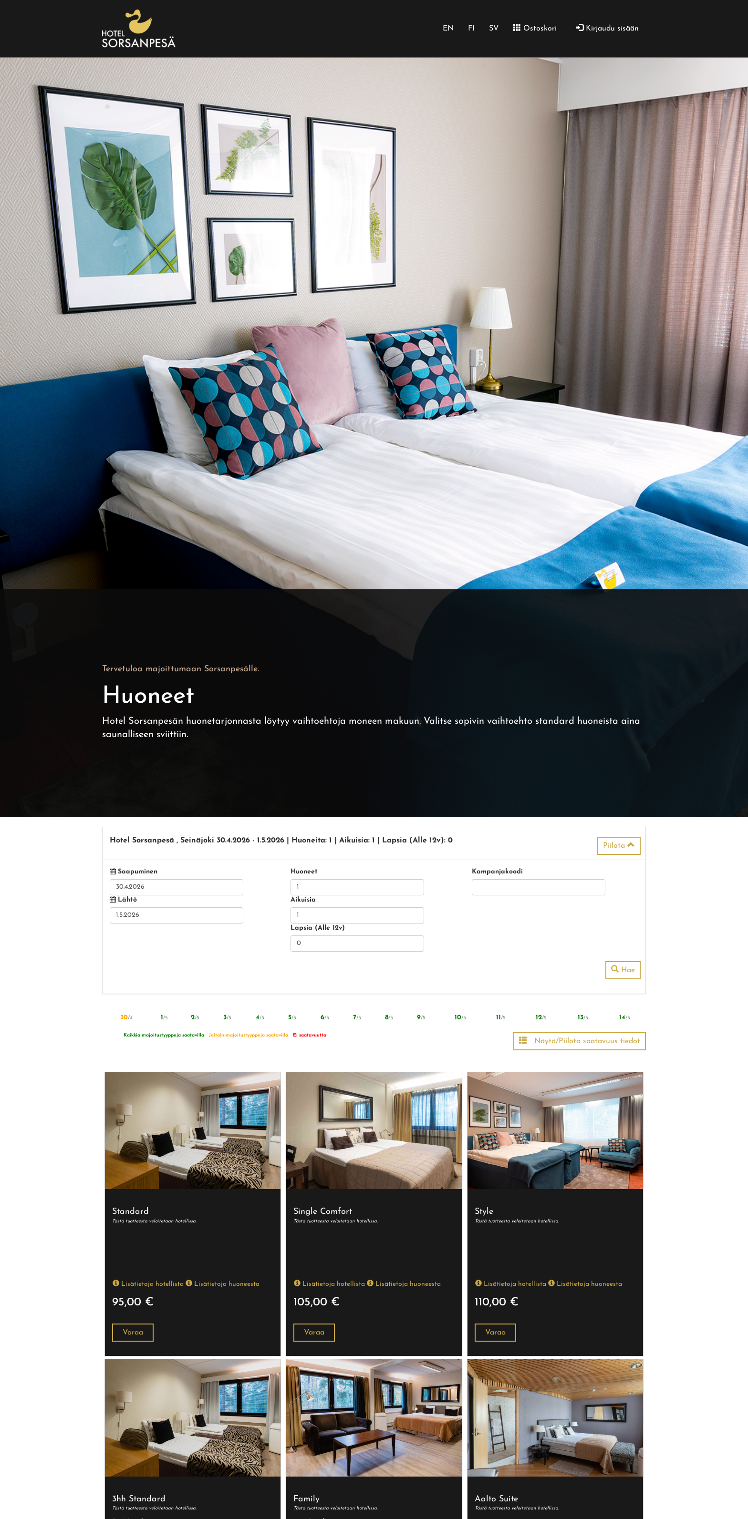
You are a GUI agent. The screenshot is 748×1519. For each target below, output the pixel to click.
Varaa (133, 1332)
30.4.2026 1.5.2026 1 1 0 (281, 840)
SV (494, 28)
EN (448, 28)
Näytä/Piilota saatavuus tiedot (579, 1041)
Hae (623, 969)
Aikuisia (303, 899)
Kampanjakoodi (497, 871)
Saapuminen (137, 871)
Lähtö (127, 899)
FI (471, 28)
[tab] (374, 843)
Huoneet (304, 871)
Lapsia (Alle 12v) (318, 928)
